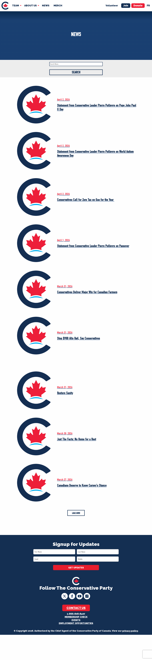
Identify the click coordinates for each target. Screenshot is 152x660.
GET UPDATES (76, 567)
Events (76, 620)
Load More (76, 513)
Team (15, 5)
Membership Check (76, 617)
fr (148, 5)
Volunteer (112, 5)
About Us (30, 5)
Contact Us (76, 608)
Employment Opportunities (76, 623)
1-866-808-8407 (76, 613)
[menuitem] (5, 5)
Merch (58, 5)
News (45, 5)
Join (125, 5)
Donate (138, 5)
